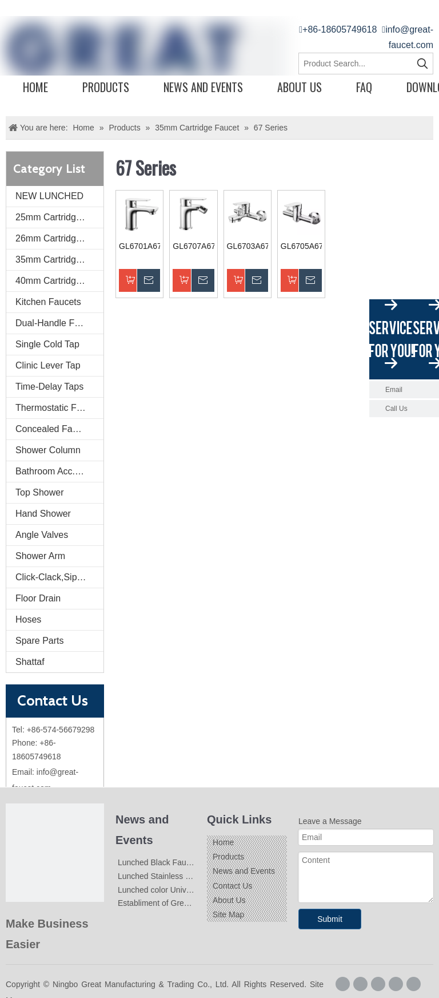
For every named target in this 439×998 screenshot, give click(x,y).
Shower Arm (40, 556)
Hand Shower (43, 513)
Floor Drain (38, 598)
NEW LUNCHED (49, 196)
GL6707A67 (193, 246)
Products (105, 87)
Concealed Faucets (54, 429)
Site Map (228, 914)
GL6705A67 (301, 246)
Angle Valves (41, 535)
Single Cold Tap (47, 344)
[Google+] (360, 984)
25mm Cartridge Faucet (59, 217)
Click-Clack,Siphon (53, 577)
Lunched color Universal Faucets (176, 889)
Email (393, 390)
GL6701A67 (139, 246)
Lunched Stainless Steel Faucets (176, 876)
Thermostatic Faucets (59, 408)
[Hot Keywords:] (422, 63)
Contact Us (232, 885)
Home (35, 87)
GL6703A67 (247, 246)
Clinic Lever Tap (48, 365)
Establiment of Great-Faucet (168, 903)
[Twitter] (396, 984)
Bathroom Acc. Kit (51, 471)
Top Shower (39, 492)
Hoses (28, 619)
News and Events (203, 87)
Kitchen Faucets (48, 302)
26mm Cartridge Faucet (59, 238)
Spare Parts (39, 640)
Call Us (396, 409)
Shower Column (48, 450)
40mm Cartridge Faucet (59, 281)
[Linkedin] (378, 984)
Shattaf (30, 662)
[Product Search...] (355, 63)
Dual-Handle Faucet (56, 323)
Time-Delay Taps (49, 386)
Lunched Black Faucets (159, 862)
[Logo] (55, 852)
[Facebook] (343, 984)
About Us (299, 87)
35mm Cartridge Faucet (59, 259)
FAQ (364, 87)
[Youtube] (413, 984)
